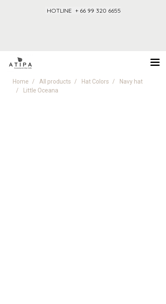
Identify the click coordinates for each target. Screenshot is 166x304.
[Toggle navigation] (155, 63)
